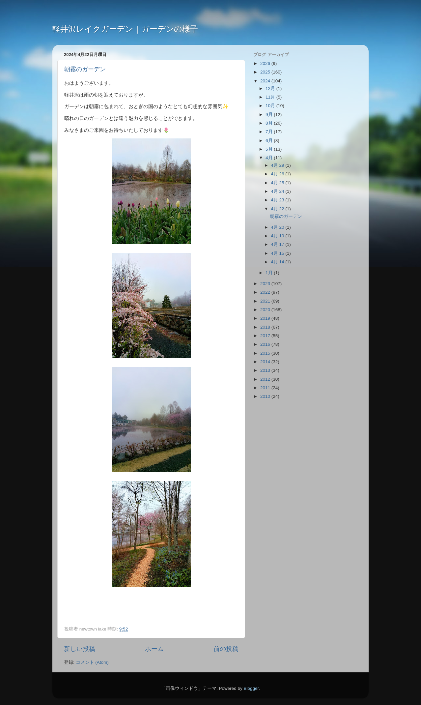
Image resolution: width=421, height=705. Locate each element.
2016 (265, 344)
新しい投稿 (79, 648)
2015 (265, 353)
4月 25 (278, 182)
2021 (265, 301)
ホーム (154, 648)
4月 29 (278, 165)
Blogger (251, 688)
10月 (271, 105)
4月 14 (278, 261)
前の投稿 (226, 648)
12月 (271, 88)
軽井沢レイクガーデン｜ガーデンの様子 (125, 28)
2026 (265, 63)
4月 (270, 157)
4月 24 (278, 191)
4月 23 (278, 199)
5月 (270, 149)
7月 (270, 131)
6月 (270, 140)
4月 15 (278, 253)
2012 (265, 379)
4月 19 (278, 235)
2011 (265, 387)
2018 (265, 327)
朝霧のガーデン (85, 69)
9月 (270, 114)
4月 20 (278, 227)
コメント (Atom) (92, 662)
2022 (265, 292)
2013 (265, 370)
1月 (270, 272)
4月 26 (278, 173)
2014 (265, 361)
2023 (265, 283)
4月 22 (278, 208)
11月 (271, 97)
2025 (265, 72)
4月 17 (278, 244)
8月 (270, 123)
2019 (265, 318)
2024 (265, 80)
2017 (265, 335)
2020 (265, 309)
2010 (265, 396)
